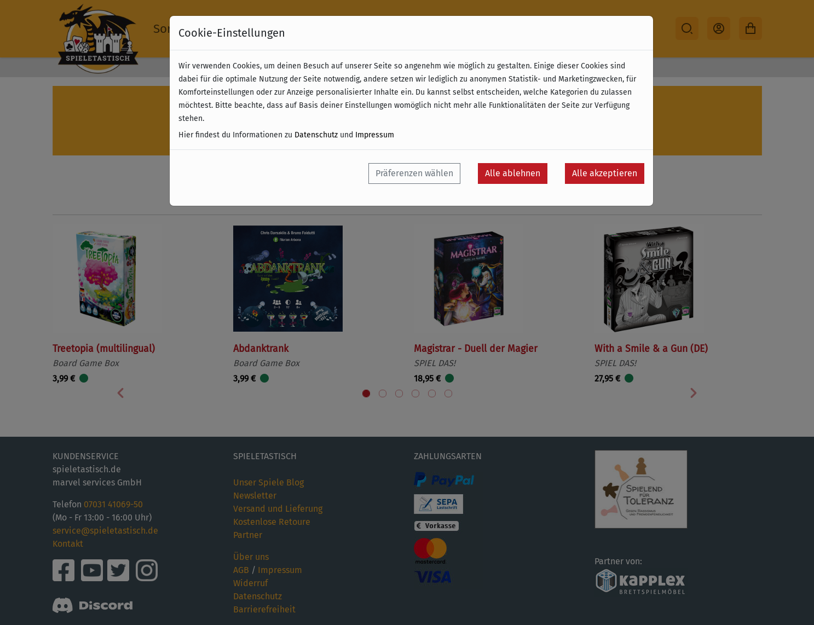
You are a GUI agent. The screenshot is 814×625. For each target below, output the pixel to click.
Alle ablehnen (512, 173)
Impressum (374, 135)
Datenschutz (316, 135)
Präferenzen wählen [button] (414, 173)
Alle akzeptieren (604, 173)
